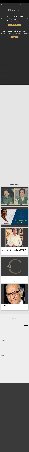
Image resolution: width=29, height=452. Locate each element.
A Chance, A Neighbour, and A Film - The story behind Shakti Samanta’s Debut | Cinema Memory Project (14, 250)
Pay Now (14, 37)
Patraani (4, 278)
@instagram (3, 320)
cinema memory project (14, 253)
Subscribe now (14, 24)
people (14, 308)
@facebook (3, 340)
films (2, 4)
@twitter (2, 325)
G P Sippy (4, 305)
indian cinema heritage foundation (21, 4)
